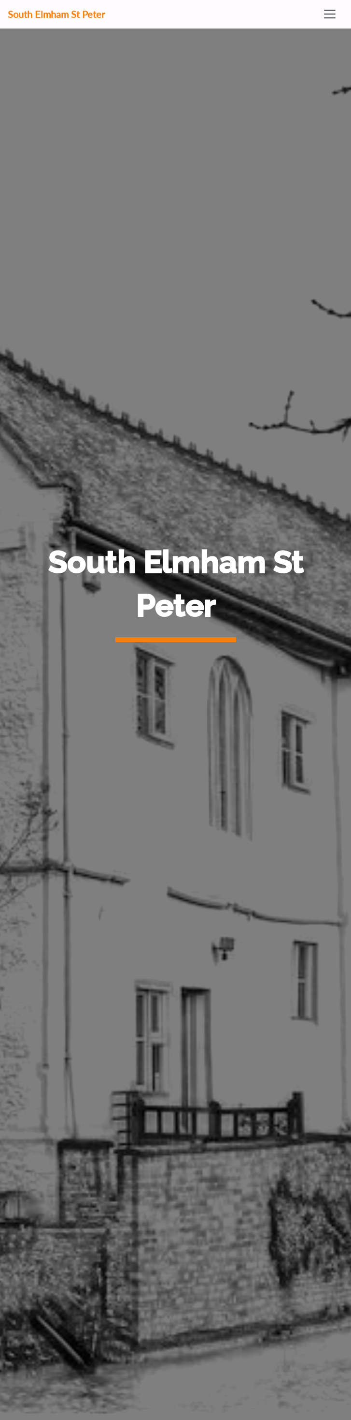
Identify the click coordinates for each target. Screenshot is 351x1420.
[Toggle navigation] (329, 14)
